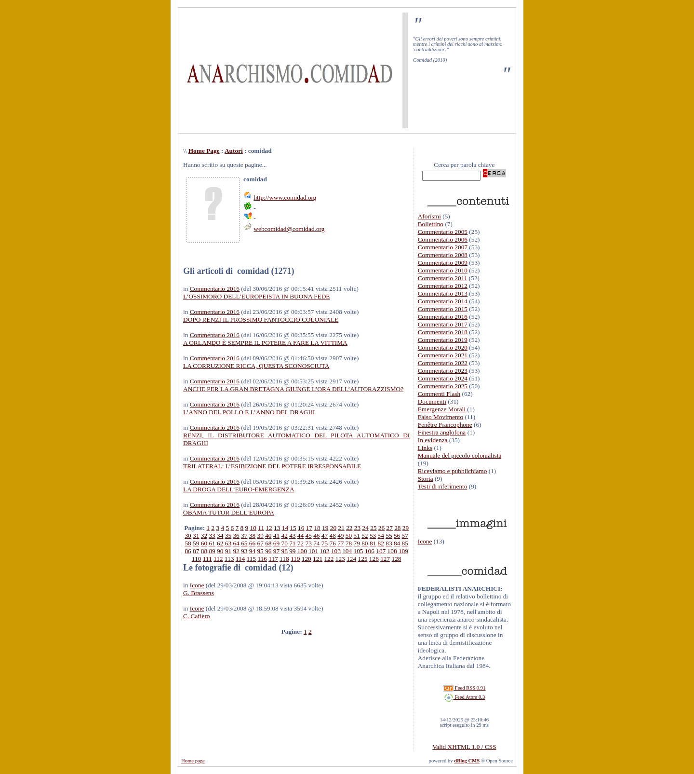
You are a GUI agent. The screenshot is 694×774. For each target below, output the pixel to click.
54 (381, 535)
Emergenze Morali (442, 409)
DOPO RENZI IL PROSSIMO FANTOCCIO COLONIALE (260, 319)
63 (228, 543)
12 (269, 527)
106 (369, 551)
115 (251, 558)
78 (349, 543)
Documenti (432, 401)
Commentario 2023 (442, 370)
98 (284, 551)
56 (397, 535)
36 (236, 535)
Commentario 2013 (442, 293)
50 (349, 535)
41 (276, 535)
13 (277, 527)
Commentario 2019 (442, 339)
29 (405, 527)
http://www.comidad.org (285, 197)
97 (276, 551)
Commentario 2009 (442, 262)
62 (220, 543)
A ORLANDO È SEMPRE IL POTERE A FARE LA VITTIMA (265, 342)
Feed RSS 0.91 (464, 688)
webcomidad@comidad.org (289, 228)
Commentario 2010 (442, 270)
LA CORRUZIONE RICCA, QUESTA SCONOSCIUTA (256, 365)
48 (333, 535)
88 (204, 551)
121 (317, 558)
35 (228, 535)
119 (295, 558)
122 (329, 558)
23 (357, 527)
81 (373, 543)
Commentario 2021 (442, 355)
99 (292, 551)
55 (389, 535)
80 (364, 543)
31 (196, 535)
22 (349, 527)
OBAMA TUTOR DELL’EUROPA (228, 512)
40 (268, 535)
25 (373, 527)
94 (252, 551)
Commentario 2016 (215, 288)
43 (292, 535)
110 (196, 558)
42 (284, 535)
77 (340, 543)
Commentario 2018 (442, 332)
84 (397, 543)
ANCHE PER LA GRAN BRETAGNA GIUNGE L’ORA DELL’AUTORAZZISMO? (293, 389)
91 (228, 551)
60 (204, 543)
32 (204, 535)
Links (425, 447)
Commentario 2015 (442, 308)
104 (347, 551)
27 (390, 527)
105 (358, 551)
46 (316, 535)
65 (244, 543)
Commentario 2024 (442, 378)
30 (188, 535)
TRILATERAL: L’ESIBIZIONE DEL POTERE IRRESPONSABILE (272, 466)
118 (284, 558)
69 (276, 543)
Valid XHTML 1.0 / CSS (464, 746)
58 (188, 543)
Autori (234, 150)
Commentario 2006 (442, 239)
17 (309, 527)
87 (196, 551)
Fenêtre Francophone (445, 424)
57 (405, 535)
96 (268, 551)
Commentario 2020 (442, 347)
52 (364, 535)
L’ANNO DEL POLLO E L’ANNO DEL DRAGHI (249, 412)
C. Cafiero (196, 616)
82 (381, 543)
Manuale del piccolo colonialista (460, 455)
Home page (193, 760)
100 (302, 551)
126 (374, 558)
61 (212, 543)
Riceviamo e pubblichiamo (452, 471)
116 (262, 558)
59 (196, 543)
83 (389, 543)
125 (362, 558)
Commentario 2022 (442, 363)
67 (260, 543)
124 (351, 558)
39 (260, 535)
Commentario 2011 (442, 278)
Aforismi (429, 216)
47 (324, 535)
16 (301, 527)
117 (273, 558)
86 (188, 551)
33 (212, 535)
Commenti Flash (439, 393)
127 (385, 558)
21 (341, 527)
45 (309, 535)
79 (357, 543)
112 (218, 558)
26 (381, 527)
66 (252, 543)
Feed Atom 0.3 (464, 697)
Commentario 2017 (442, 324)
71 (292, 543)
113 (229, 558)
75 (324, 543)
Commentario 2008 (442, 254)
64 (236, 543)
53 (373, 535)
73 (309, 543)
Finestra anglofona (442, 432)
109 (403, 551)
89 (212, 551)
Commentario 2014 (442, 301)
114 (240, 558)
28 (397, 527)
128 (396, 558)
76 (333, 543)
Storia (425, 478)
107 (381, 551)
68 (268, 543)
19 (325, 527)
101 (313, 551)
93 (244, 551)
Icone (197, 585)
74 (316, 543)
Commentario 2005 (442, 231)
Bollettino (430, 224)
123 (340, 558)
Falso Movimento (440, 417)
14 (285, 527)
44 (300, 535)
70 (284, 543)
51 (357, 535)
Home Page (204, 150)
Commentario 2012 (442, 285)
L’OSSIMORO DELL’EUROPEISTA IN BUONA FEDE (256, 296)
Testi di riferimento (442, 486)
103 (336, 551)
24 (365, 527)
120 (306, 558)
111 (207, 558)
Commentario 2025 (442, 386)
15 (293, 527)
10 (253, 527)
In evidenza (433, 440)
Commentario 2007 (442, 247)
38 (252, 535)
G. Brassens (198, 593)
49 (340, 535)
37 (244, 535)
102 (325, 551)
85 (405, 543)
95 (260, 551)
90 (220, 551)
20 (333, 527)
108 (392, 551)
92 (236, 551)
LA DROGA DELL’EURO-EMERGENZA (238, 489)
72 (300, 543)
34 (220, 535)
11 (261, 527)
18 (317, 527)
